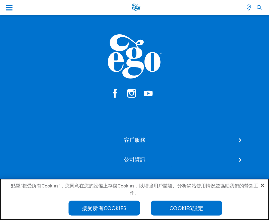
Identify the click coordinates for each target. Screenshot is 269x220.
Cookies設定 (186, 208)
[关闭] (262, 185)
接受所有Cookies (104, 208)
